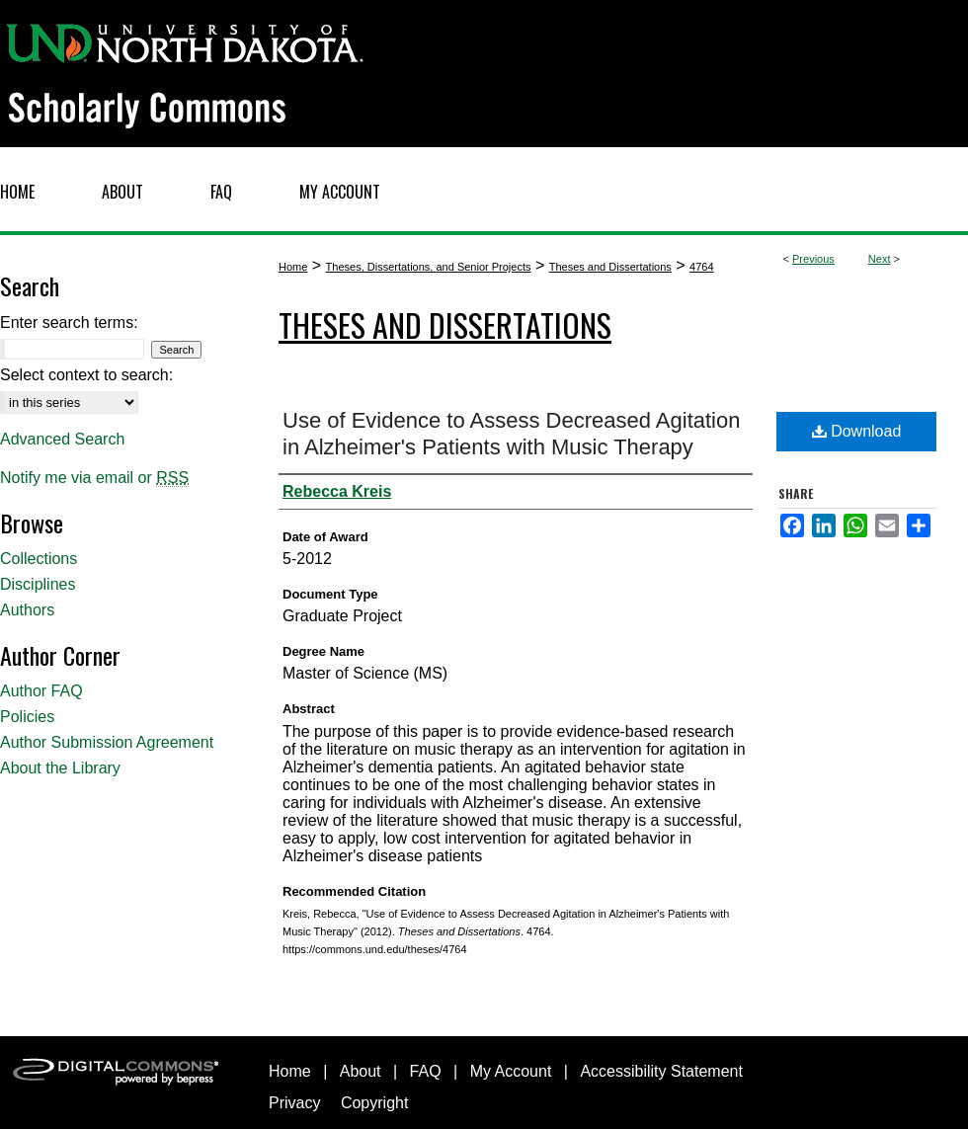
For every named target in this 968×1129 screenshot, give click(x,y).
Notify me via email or (94, 478)
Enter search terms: (69, 322)
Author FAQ (41, 691)
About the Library (60, 768)
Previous (813, 259)
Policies (27, 716)
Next (879, 259)
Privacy (294, 1102)
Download (857, 431)
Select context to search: (86, 374)
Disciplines (37, 584)
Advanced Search (62, 439)
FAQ (426, 1071)
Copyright (374, 1102)
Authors (27, 610)
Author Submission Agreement (106, 742)
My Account (511, 1071)
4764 (701, 267)
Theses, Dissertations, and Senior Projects (428, 267)
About (360, 1071)
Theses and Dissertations (610, 267)
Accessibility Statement (661, 1071)
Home (293, 267)
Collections (38, 558)
